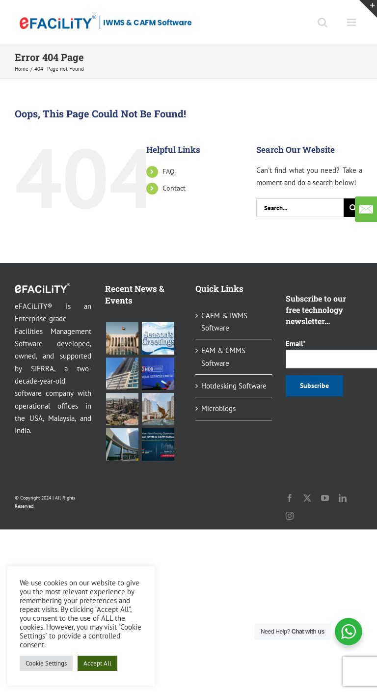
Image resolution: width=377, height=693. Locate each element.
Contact (174, 188)
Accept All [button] (97, 663)
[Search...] (300, 207)
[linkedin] (343, 498)
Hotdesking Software (234, 385)
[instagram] (290, 516)
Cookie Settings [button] (46, 663)
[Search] (353, 207)
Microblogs (218, 408)
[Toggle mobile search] (322, 22)
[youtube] (325, 498)
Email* (324, 353)
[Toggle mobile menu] (352, 22)
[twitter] (307, 498)
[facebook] (290, 498)
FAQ (168, 171)
